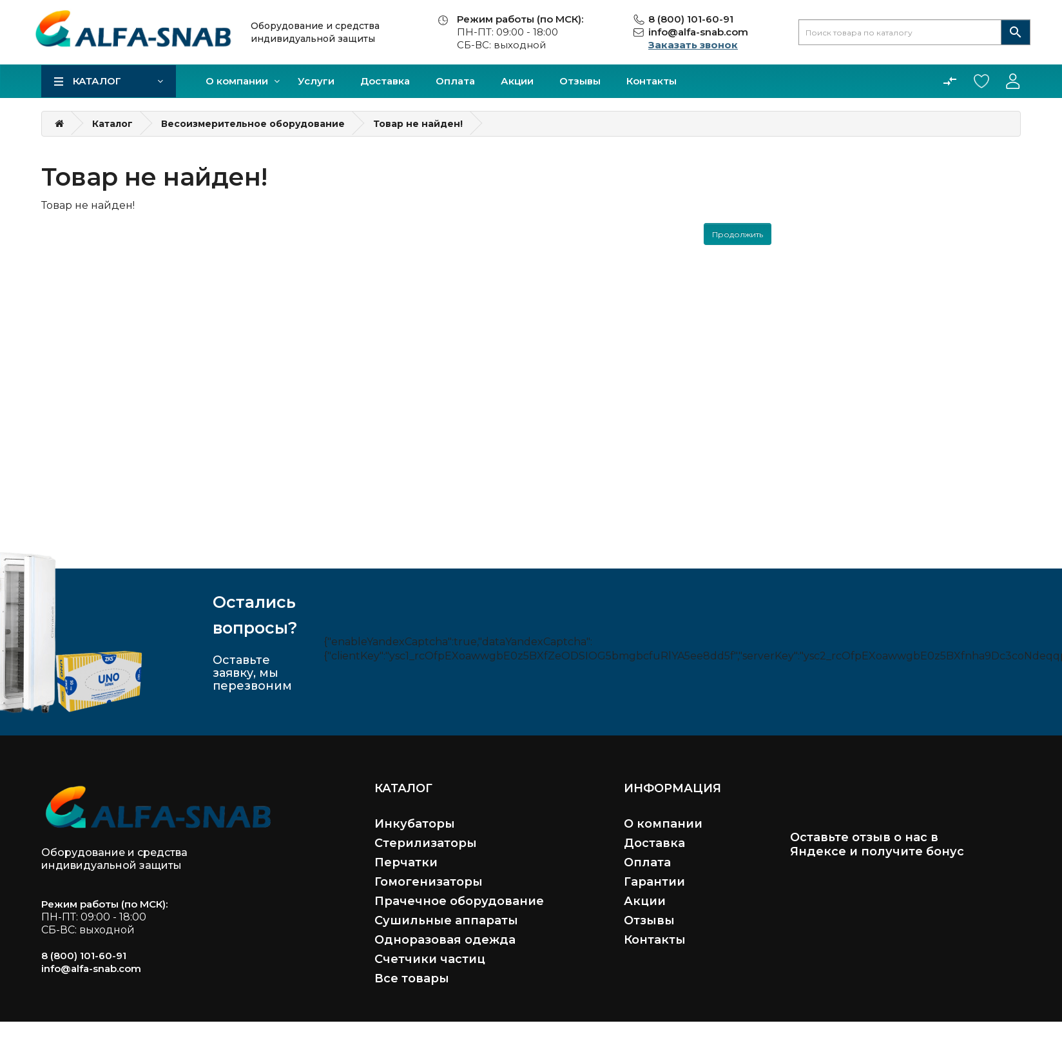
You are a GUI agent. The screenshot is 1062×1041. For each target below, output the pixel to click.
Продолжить (737, 234)
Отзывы (580, 81)
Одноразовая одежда (445, 940)
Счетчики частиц (429, 959)
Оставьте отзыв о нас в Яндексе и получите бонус (877, 844)
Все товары (411, 978)
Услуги (316, 81)
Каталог (97, 81)
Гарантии (654, 882)
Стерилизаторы (425, 843)
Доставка (385, 81)
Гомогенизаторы (428, 882)
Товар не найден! (418, 124)
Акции (517, 81)
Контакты (651, 81)
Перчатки (406, 862)
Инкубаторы (414, 824)
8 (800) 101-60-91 (690, 19)
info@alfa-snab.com (698, 32)
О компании (237, 81)
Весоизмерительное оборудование (253, 124)
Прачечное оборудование (459, 901)
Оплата (455, 81)
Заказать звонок (693, 45)
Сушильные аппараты (446, 920)
